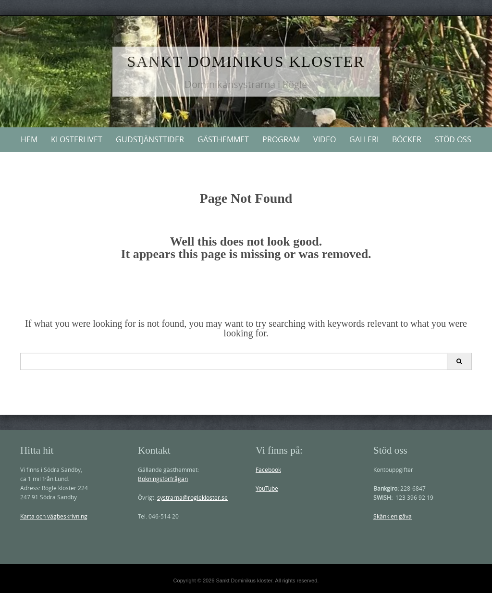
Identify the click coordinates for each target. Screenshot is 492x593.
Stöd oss (453, 139)
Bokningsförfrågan (163, 478)
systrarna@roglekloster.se (192, 497)
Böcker (406, 139)
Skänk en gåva (392, 516)
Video (324, 139)
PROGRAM (281, 139)
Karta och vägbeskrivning (53, 516)
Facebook (268, 469)
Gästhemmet (223, 139)
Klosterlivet (76, 139)
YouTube (267, 488)
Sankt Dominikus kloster (246, 61)
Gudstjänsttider (150, 139)
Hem (29, 139)
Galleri (364, 139)
